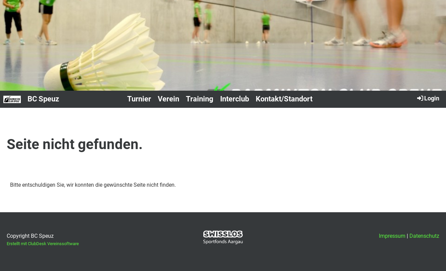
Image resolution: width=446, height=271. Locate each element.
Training (199, 99)
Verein (168, 99)
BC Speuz (43, 99)
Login (427, 98)
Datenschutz (424, 236)
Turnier (139, 99)
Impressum (392, 236)
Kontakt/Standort (284, 99)
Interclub (234, 99)
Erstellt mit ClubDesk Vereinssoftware (43, 243)
